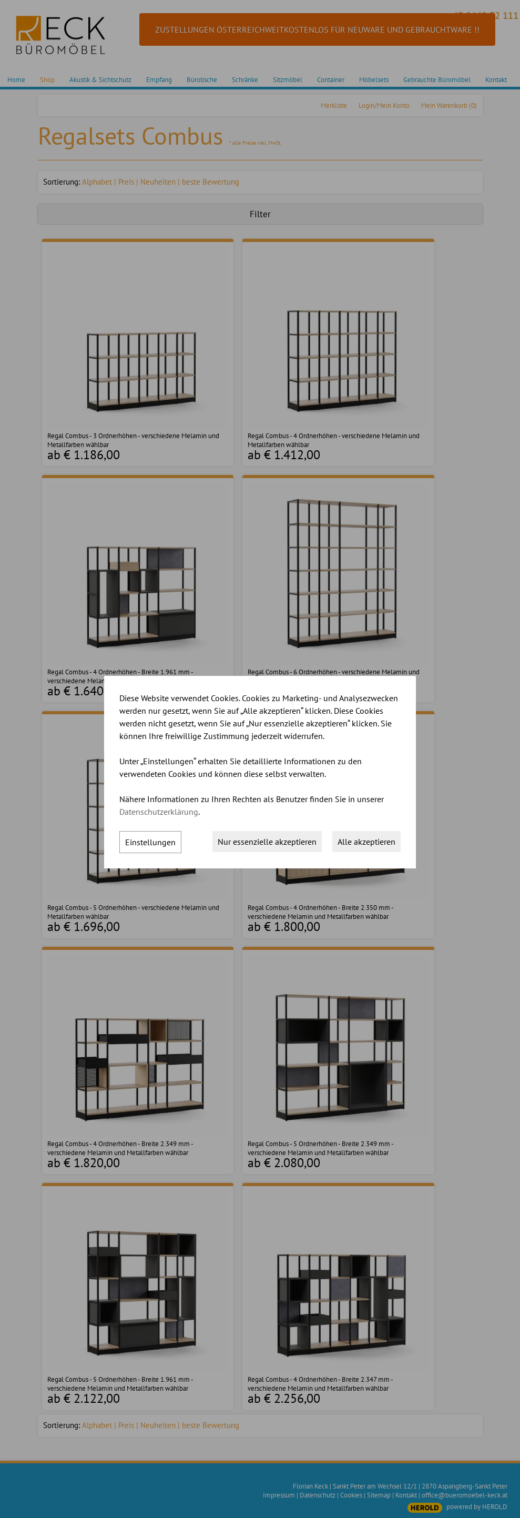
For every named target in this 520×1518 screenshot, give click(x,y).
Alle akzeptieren (366, 841)
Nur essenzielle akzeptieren (267, 841)
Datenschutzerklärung (158, 811)
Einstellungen (150, 842)
